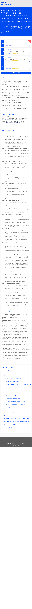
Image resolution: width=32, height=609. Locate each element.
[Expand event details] (29, 46)
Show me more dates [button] (16, 72)
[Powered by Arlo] (16, 445)
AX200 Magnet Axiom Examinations (11, 122)
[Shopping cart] (26, 2)
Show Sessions (8, 45)
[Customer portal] (28, 2)
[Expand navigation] (30, 2)
